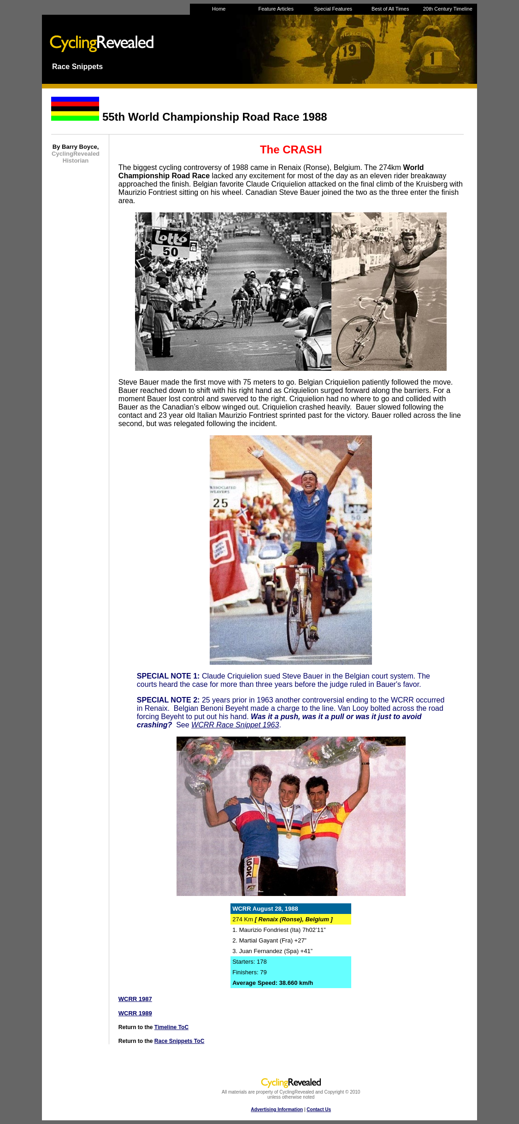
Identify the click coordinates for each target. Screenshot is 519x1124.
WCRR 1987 (135, 998)
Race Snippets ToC (179, 1041)
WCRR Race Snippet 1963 (235, 725)
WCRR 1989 (135, 1013)
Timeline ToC (171, 1027)
